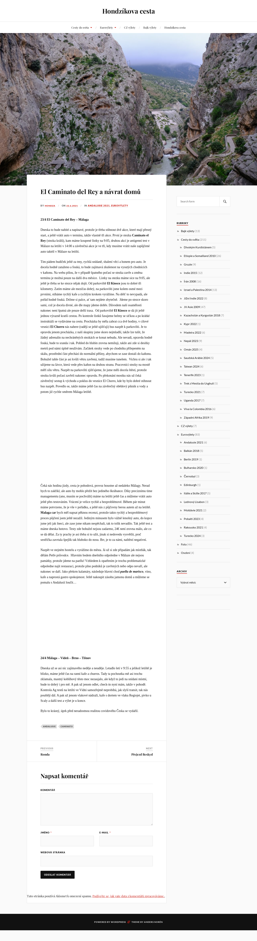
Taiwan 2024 (191, 366)
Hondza (50, 215)
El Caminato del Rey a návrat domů (92, 195)
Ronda (45, 764)
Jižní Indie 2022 (193, 298)
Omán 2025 (191, 349)
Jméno (46, 842)
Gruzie (188, 264)
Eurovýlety (106, 27)
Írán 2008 (190, 281)
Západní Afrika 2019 (196, 417)
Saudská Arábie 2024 (197, 357)
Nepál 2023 (191, 340)
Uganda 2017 (192, 400)
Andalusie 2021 (101, 215)
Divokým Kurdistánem (197, 247)
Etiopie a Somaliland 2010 (200, 255)
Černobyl (189, 476)
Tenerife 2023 (192, 375)
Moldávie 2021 (193, 510)
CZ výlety (129, 27)
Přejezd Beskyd (142, 764)
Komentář (48, 800)
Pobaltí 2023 (192, 518)
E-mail (105, 842)
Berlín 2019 (191, 459)
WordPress (118, 932)
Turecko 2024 (192, 535)
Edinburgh (190, 484)
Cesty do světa (80, 27)
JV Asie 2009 (192, 307)
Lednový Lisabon (194, 501)
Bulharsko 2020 (193, 467)
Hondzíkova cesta (128, 10)
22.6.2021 (73, 215)
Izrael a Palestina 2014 (197, 289)
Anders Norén (153, 932)
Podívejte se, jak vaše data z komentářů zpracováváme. (128, 907)
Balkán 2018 (191, 450)
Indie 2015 (190, 272)
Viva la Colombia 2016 (197, 409)
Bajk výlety (150, 27)
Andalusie (49, 736)
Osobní (185, 552)
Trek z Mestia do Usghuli (199, 383)
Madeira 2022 (192, 332)
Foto (184, 544)
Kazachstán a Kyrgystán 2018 (202, 315)
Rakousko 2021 (193, 527)
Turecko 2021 (192, 392)
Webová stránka (53, 862)
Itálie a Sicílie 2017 (195, 493)
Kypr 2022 (190, 324)
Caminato (67, 736)
